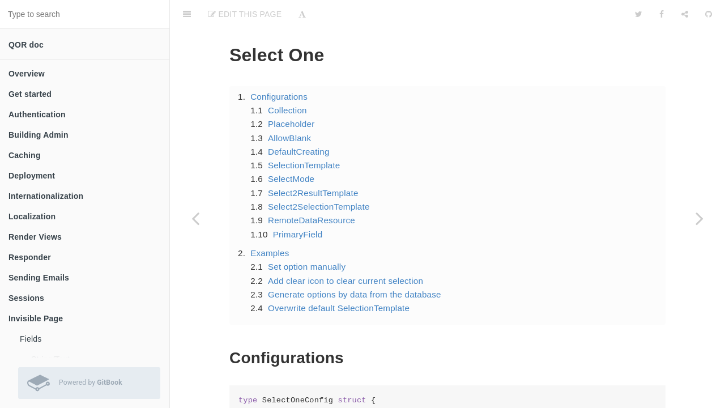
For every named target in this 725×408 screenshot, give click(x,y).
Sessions (26, 298)
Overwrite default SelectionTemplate (339, 279)
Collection (287, 82)
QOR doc (26, 44)
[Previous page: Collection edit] (195, 218)
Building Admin (38, 134)
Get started (30, 94)
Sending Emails (38, 277)
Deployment (31, 175)
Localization (32, 216)
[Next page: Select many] (699, 218)
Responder (29, 257)
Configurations (279, 68)
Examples (269, 225)
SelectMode (291, 150)
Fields (31, 338)
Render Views (35, 236)
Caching (24, 155)
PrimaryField (298, 206)
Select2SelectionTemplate (319, 178)
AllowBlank (289, 109)
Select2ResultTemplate (313, 164)
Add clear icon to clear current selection (345, 252)
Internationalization (45, 196)
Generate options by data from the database (354, 266)
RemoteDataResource (311, 192)
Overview (26, 73)
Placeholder (291, 95)
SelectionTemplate (304, 137)
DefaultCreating (299, 123)
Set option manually (307, 238)
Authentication (37, 114)
